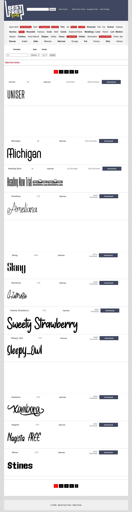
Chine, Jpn (118, 37)
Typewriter (71, 37)
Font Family (104, 9)
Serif (35, 27)
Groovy (96, 41)
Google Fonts (92, 9)
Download (111, 82)
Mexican (48, 41)
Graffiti (82, 27)
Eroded (55, 27)
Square (12, 37)
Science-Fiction (75, 32)
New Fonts (63, 9)
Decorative (92, 37)
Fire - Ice (101, 27)
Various (119, 41)
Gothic (53, 37)
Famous (40, 32)
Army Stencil (33, 37)
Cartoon (119, 27)
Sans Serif (13, 27)
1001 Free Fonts (78, 9)
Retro (21, 32)
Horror (105, 32)
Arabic (24, 41)
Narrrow (47, 82)
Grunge (75, 41)
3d (68, 27)
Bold (56, 32)
